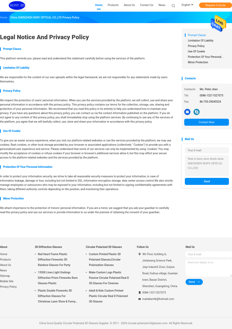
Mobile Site (7, 281)
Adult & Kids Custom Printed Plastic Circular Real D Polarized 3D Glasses (108, 296)
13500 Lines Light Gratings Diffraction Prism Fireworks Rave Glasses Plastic (58, 278)
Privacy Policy (8, 286)
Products (5, 259)
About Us (5, 265)
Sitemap (5, 275)
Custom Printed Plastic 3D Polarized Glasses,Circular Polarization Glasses (105, 260)
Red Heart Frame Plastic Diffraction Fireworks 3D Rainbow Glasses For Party (54, 260)
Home (3, 254)
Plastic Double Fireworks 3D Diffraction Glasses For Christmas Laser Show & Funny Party (56, 296)
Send (207, 181)
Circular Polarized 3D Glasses (104, 246)
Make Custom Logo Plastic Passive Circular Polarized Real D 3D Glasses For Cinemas (109, 278)
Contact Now (206, 122)
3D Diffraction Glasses (48, 246)
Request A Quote (216, 5)
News (3, 270)
